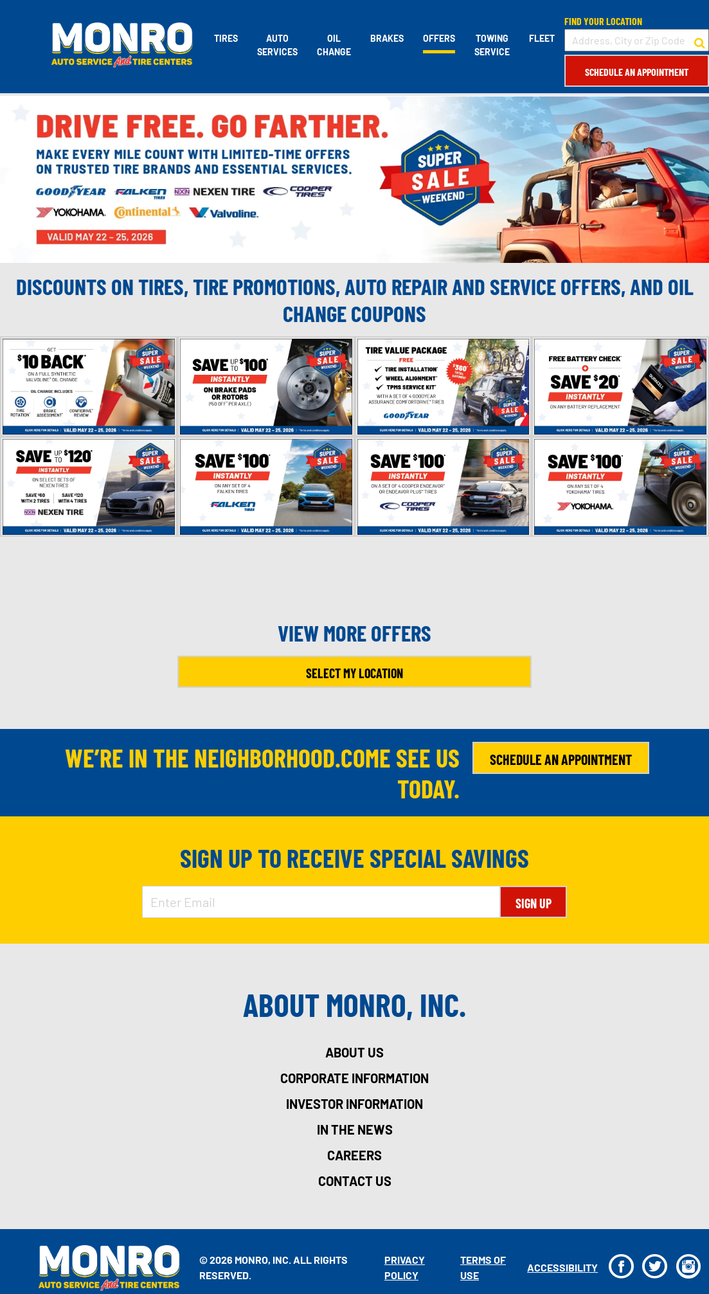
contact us (354, 1181)
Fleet (542, 38)
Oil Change (334, 45)
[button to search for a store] (699, 40)
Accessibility (562, 1267)
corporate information (354, 1078)
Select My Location (354, 673)
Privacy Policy (404, 1267)
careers (354, 1155)
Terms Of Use (483, 1267)
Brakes (387, 38)
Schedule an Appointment (636, 72)
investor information (354, 1103)
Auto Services (277, 45)
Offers (439, 38)
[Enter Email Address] (321, 902)
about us (354, 1052)
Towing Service (492, 45)
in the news (355, 1129)
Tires (226, 38)
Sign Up (534, 903)
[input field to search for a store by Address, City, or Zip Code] (636, 40)
